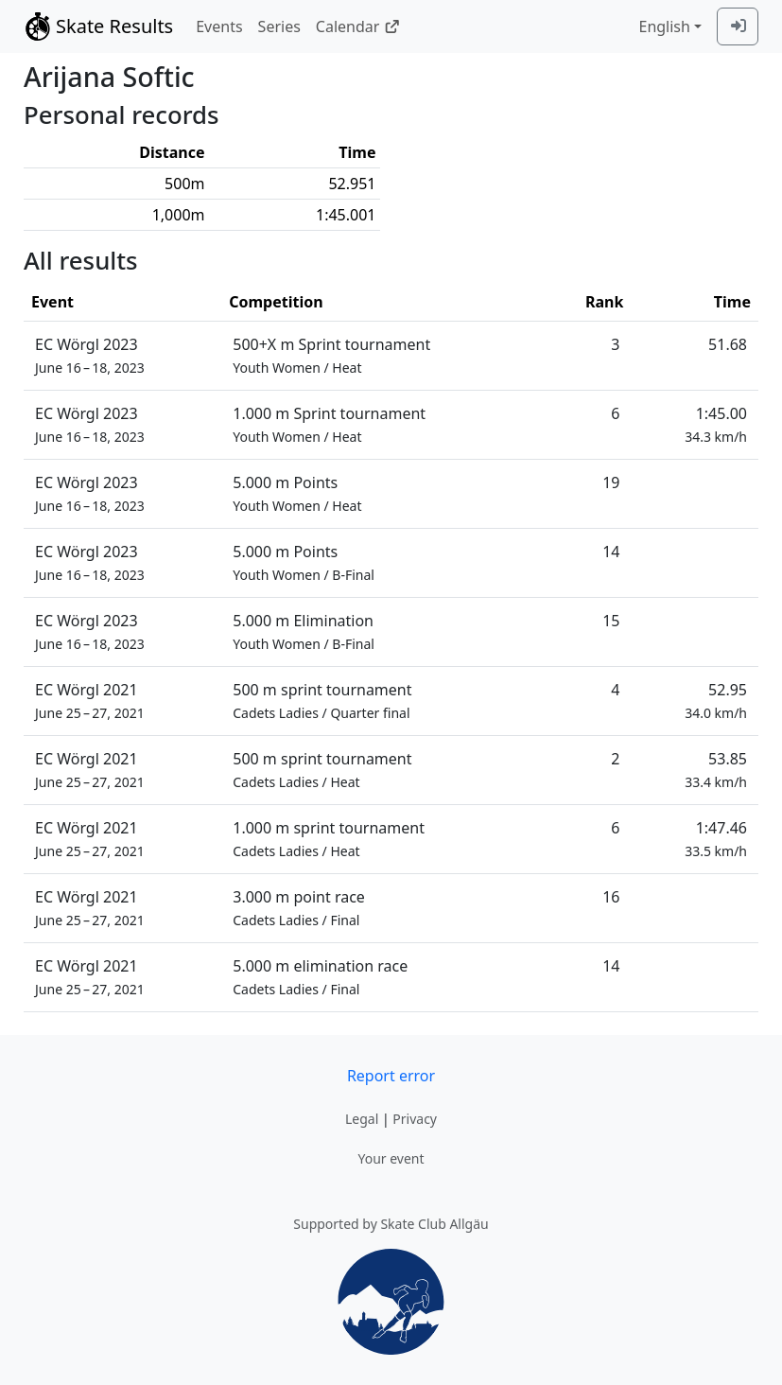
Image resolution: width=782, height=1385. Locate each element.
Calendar (358, 26)
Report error (391, 1075)
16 (610, 896)
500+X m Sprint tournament (331, 355)
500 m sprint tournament (322, 700)
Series (279, 26)
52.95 (716, 700)
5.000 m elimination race (320, 976)
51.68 (727, 344)
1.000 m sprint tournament (329, 838)
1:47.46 (716, 838)
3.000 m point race (299, 907)
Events (219, 26)
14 (610, 551)
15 (610, 620)
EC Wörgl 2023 (90, 355)
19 (610, 482)
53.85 (716, 769)
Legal (361, 1119)
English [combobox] (663, 26)
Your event (390, 1158)
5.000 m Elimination (303, 631)
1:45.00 (716, 424)
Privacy (414, 1119)
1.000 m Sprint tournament (329, 424)
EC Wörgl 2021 (90, 700)
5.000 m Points (297, 493)
